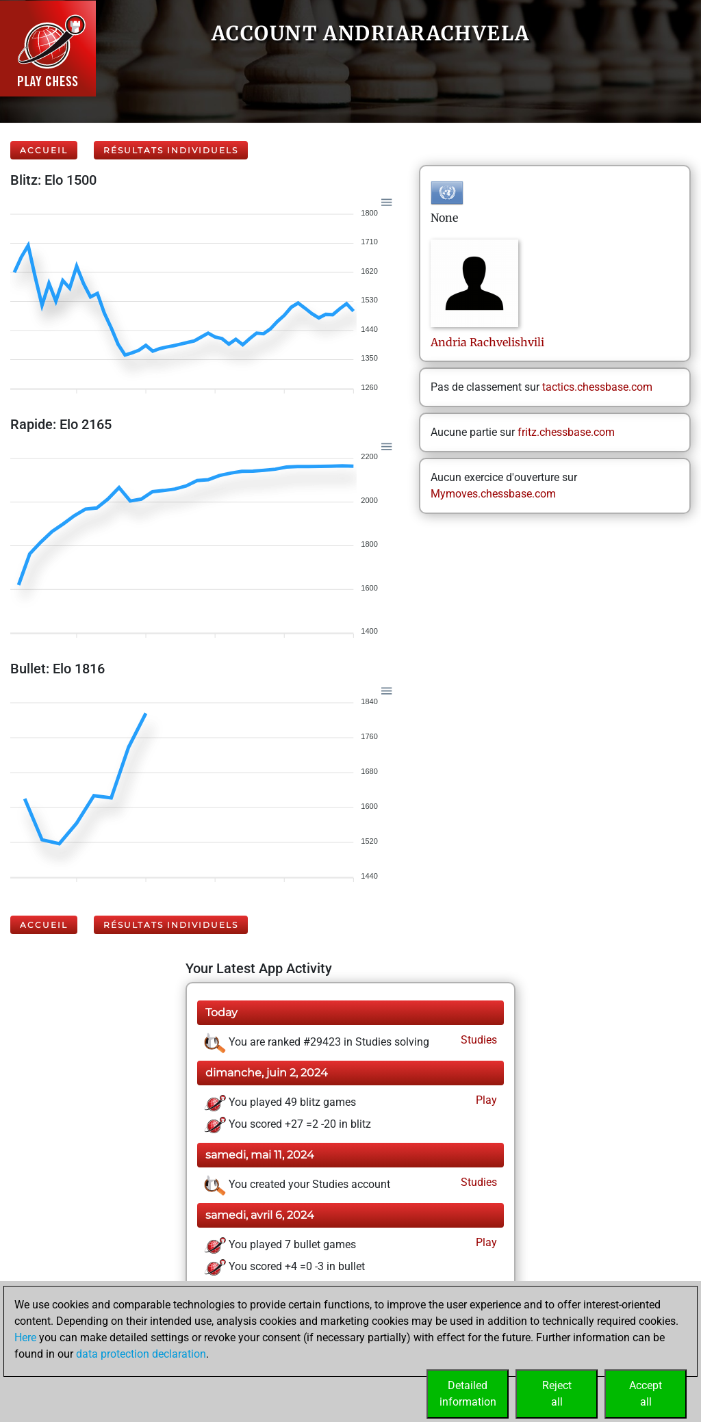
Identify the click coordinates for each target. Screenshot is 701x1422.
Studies (477, 1039)
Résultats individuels (170, 150)
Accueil (44, 150)
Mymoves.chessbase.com (493, 493)
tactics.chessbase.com (597, 386)
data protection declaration (141, 1353)
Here (25, 1337)
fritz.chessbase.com (566, 432)
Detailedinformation (467, 1393)
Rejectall (557, 1393)
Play (485, 1100)
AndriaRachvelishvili (487, 342)
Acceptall (645, 1393)
